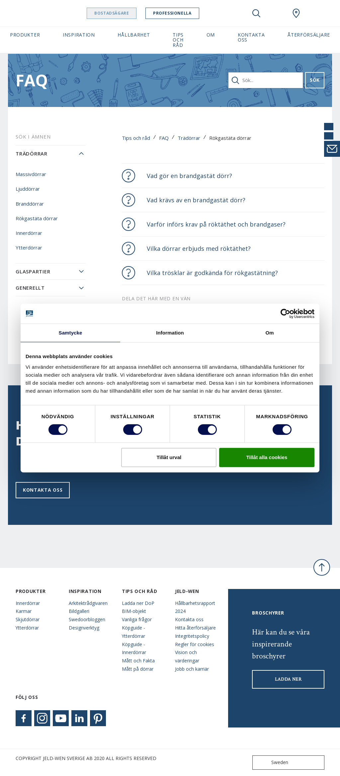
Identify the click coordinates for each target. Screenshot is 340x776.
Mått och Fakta (138, 660)
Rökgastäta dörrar (37, 218)
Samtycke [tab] (70, 333)
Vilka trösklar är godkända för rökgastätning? (212, 273)
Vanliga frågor (137, 619)
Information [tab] (170, 333)
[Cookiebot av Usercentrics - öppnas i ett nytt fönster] (285, 314)
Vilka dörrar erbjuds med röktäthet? (199, 248)
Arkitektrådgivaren (88, 603)
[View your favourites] (276, 13)
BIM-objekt (134, 611)
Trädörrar (189, 138)
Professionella (185, 13)
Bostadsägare (124, 13)
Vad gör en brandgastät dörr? (189, 176)
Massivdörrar (31, 174)
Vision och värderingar (187, 656)
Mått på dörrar (137, 669)
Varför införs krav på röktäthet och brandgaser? (216, 224)
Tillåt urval (168, 457)
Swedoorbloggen (87, 619)
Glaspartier (33, 271)
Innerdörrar (29, 233)
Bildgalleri (79, 611)
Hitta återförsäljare (195, 628)
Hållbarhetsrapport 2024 (195, 607)
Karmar (24, 611)
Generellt (30, 287)
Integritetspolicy (192, 636)
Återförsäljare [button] (309, 35)
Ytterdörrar (29, 247)
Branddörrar (30, 203)
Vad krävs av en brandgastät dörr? (196, 200)
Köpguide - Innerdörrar (134, 648)
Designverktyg (84, 628)
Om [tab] (269, 333)
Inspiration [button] (79, 35)
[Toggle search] (256, 13)
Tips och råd (136, 138)
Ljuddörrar (28, 188)
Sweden (271, 762)
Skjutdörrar (28, 619)
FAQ (164, 138)
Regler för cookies (194, 644)
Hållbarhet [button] (134, 35)
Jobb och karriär (192, 669)
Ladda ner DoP (138, 603)
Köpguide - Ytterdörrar (133, 632)
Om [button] (211, 35)
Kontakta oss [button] (251, 37)
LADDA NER (288, 679)
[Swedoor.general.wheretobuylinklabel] (296, 13)
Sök (315, 80)
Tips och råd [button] (178, 40)
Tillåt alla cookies (266, 457)
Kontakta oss (42, 490)
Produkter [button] (25, 35)
